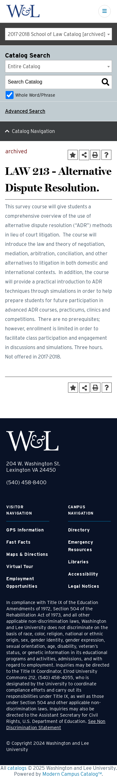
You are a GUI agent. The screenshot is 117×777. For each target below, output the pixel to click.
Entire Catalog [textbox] (24, 66)
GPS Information (25, 529)
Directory (79, 529)
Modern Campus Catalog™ (72, 774)
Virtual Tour (19, 566)
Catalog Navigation (33, 131)
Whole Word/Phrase (35, 95)
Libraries (78, 561)
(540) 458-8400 (26, 482)
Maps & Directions (27, 554)
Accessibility (83, 573)
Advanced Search (25, 111)
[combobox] (58, 34)
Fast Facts (18, 542)
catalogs (17, 768)
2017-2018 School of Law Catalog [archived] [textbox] (56, 34)
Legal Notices (84, 586)
